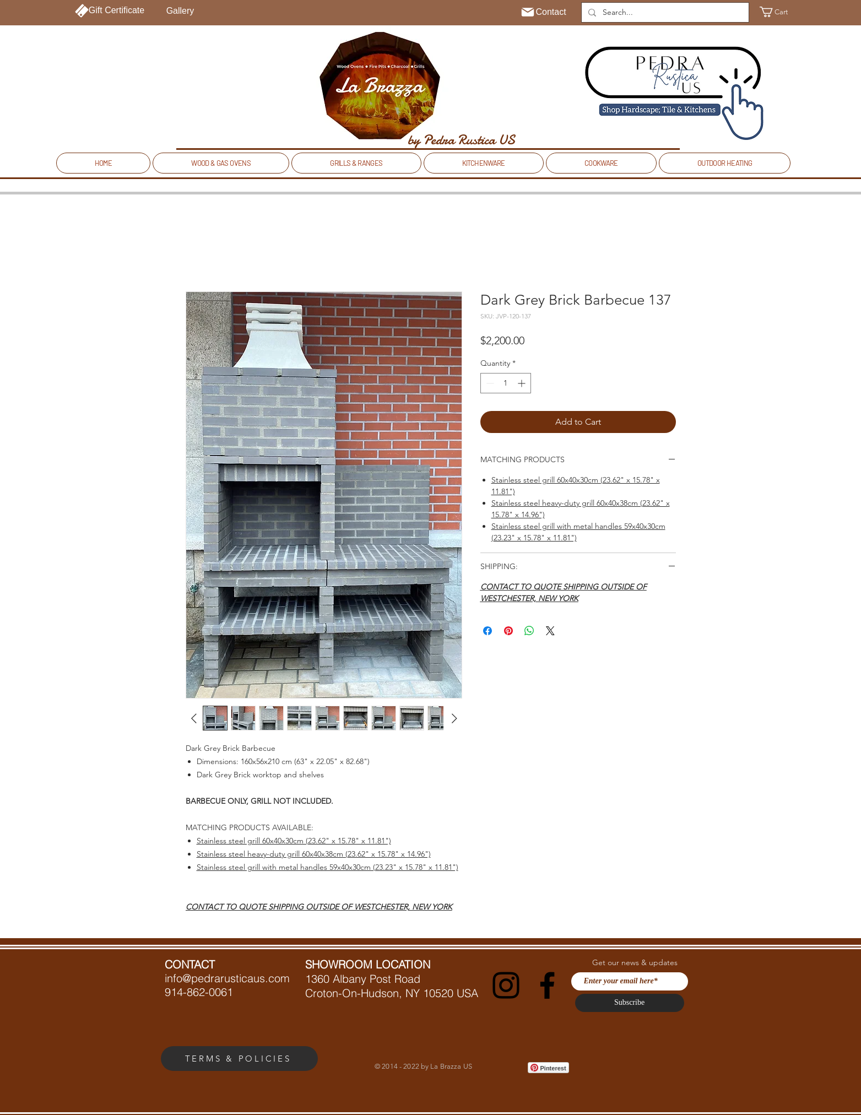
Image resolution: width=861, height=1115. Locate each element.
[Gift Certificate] (110, 10)
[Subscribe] (629, 1003)
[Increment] (522, 383)
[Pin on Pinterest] (508, 630)
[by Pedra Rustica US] (461, 140)
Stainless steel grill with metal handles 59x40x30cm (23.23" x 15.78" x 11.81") (327, 867)
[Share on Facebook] (487, 630)
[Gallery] (180, 11)
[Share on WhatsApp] (529, 630)
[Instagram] (506, 985)
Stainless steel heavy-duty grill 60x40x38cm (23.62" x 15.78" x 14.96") (314, 854)
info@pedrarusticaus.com (227, 978)
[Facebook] (547, 985)
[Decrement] (489, 383)
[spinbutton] (506, 383)
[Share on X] (550, 630)
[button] (780, 12)
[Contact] (543, 12)
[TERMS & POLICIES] (239, 1058)
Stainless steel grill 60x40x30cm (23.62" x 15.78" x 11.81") (294, 841)
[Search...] (664, 13)
